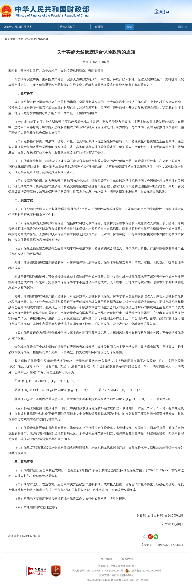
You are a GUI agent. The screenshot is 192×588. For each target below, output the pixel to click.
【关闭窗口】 (177, 544)
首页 (21, 39)
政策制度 (30, 39)
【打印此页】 (162, 544)
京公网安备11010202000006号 (143, 570)
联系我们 (127, 559)
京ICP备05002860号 (112, 570)
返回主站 (182, 26)
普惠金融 (42, 39)
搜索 (129, 27)
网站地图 (106, 559)
